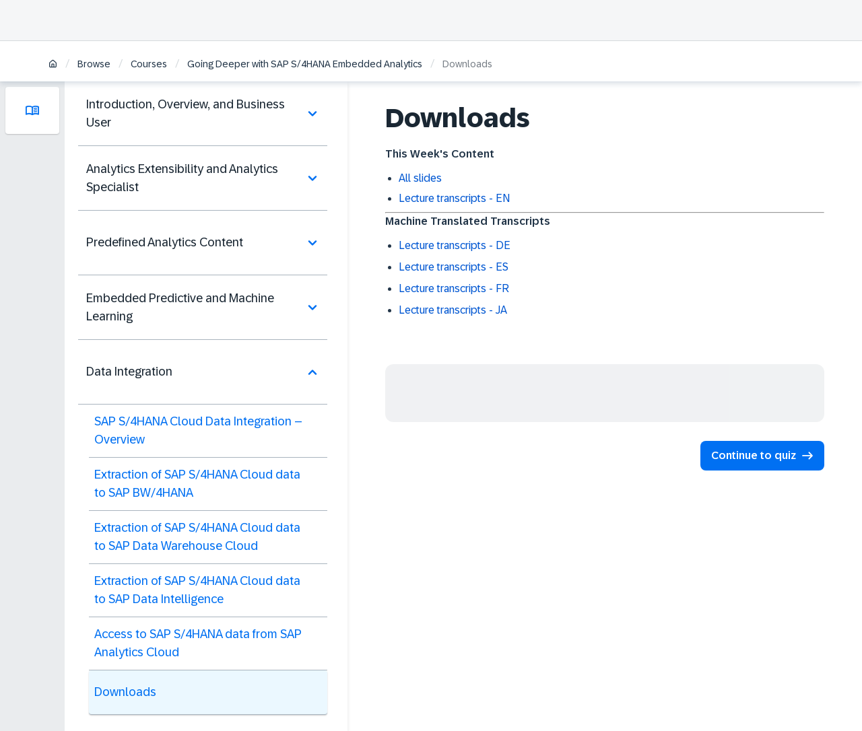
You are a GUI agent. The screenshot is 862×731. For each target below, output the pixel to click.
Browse (93, 64)
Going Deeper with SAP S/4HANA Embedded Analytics (304, 64)
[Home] (52, 65)
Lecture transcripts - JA (453, 310)
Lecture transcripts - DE (454, 245)
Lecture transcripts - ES (453, 267)
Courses (149, 64)
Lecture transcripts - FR (454, 288)
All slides (420, 178)
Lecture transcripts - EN (454, 198)
